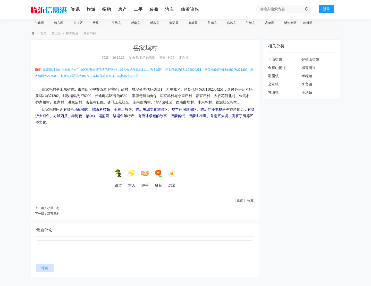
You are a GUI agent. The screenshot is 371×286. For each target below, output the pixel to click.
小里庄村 (53, 208)
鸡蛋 (172, 178)
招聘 (107, 9)
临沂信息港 (33, 33)
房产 (122, 9)
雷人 (132, 178)
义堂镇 (273, 84)
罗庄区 (78, 23)
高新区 (269, 23)
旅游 (91, 9)
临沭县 (231, 23)
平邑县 (116, 23)
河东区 (58, 23)
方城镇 (273, 92)
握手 (145, 178)
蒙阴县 (174, 23)
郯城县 (193, 23)
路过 (118, 178)
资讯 (75, 9)
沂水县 (154, 23)
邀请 (240, 200)
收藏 (250, 200)
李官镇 (306, 84)
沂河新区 (290, 23)
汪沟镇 (306, 92)
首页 (43, 33)
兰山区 (39, 23)
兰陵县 (250, 23)
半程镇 (306, 76)
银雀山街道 (310, 59)
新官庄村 (53, 213)
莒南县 (212, 23)
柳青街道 (72, 33)
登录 (326, 9)
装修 (154, 9)
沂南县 (135, 23)
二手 (138, 9)
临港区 (308, 23)
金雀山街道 (277, 68)
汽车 (169, 9)
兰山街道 (275, 59)
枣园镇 (273, 76)
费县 (95, 23)
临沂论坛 (190, 9)
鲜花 (158, 178)
